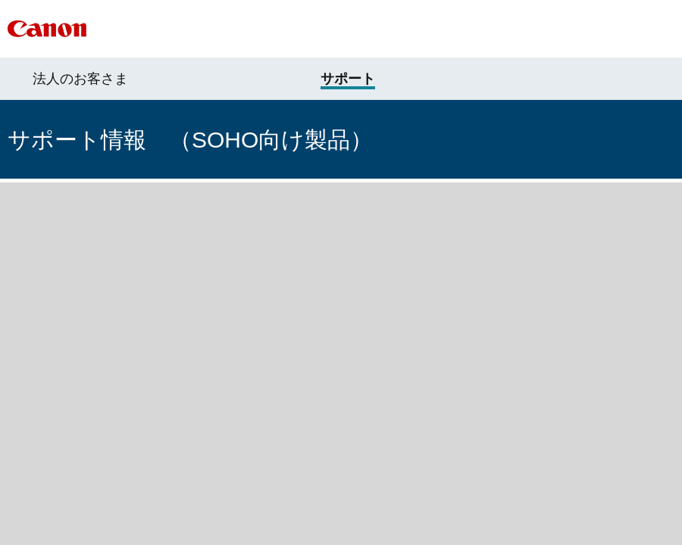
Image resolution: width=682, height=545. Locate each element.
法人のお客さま (80, 78)
